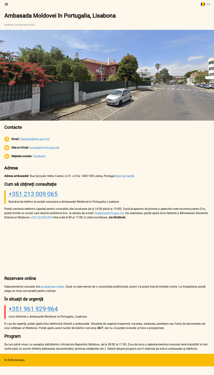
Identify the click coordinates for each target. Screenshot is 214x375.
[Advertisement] (98, 247)
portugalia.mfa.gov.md (44, 147)
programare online (52, 286)
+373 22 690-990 (41, 217)
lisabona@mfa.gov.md (34, 139)
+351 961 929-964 (33, 308)
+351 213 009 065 (33, 193)
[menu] (6, 4)
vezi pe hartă (125, 176)
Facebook (39, 156)
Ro (205, 4)
